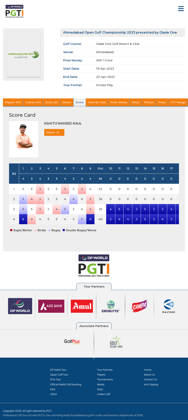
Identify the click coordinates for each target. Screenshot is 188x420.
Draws (67, 102)
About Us (149, 374)
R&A (52, 389)
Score (80, 102)
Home (147, 369)
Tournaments (105, 379)
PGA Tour (55, 379)
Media (100, 384)
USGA (53, 394)
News (136, 102)
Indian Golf (103, 394)
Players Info (13, 102)
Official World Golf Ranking (65, 384)
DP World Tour (58, 369)
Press (162, 102)
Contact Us (150, 379)
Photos (149, 102)
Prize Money (118, 102)
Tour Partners (104, 369)
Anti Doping (151, 384)
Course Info (33, 102)
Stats (100, 389)
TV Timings (178, 102)
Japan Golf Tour (59, 374)
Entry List (51, 102)
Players (101, 374)
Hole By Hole (97, 102)
